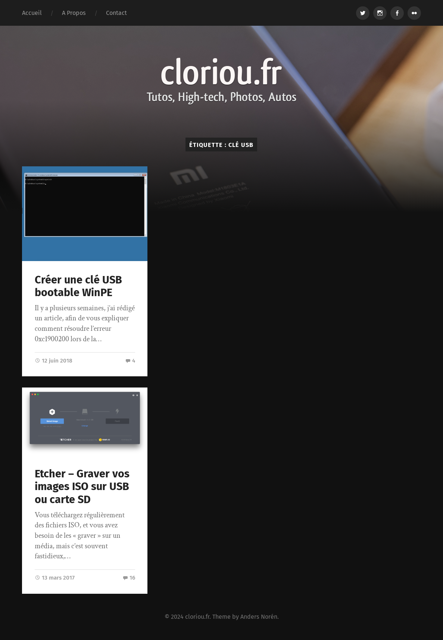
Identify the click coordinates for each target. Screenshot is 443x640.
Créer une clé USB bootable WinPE (78, 286)
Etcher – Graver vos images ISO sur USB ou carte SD (82, 486)
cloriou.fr (197, 616)
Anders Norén (258, 616)
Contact (116, 12)
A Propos (74, 12)
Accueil (32, 12)
